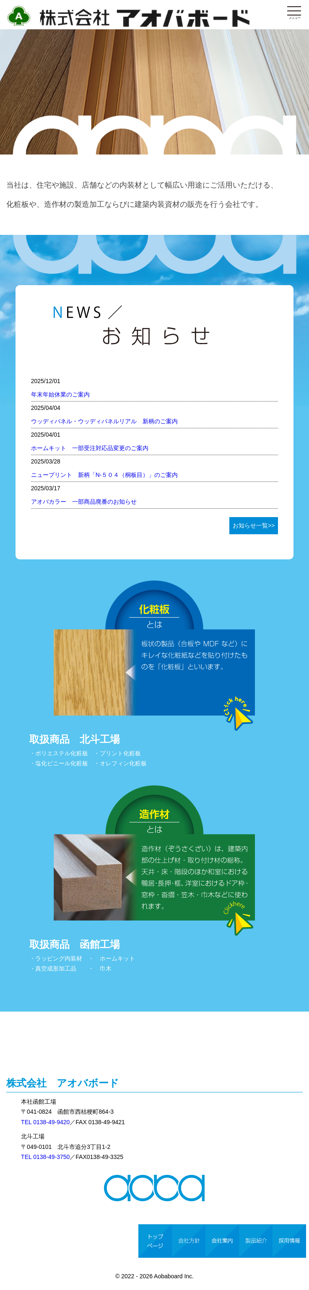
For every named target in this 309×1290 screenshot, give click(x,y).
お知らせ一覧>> (254, 525)
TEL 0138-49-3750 (45, 1157)
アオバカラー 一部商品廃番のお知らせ (84, 501)
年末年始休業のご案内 (60, 394)
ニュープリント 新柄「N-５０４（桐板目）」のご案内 (104, 474)
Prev (11, 77)
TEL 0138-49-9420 (45, 1122)
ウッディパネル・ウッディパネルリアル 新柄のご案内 (104, 421)
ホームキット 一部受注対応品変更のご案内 (89, 448)
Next (298, 77)
